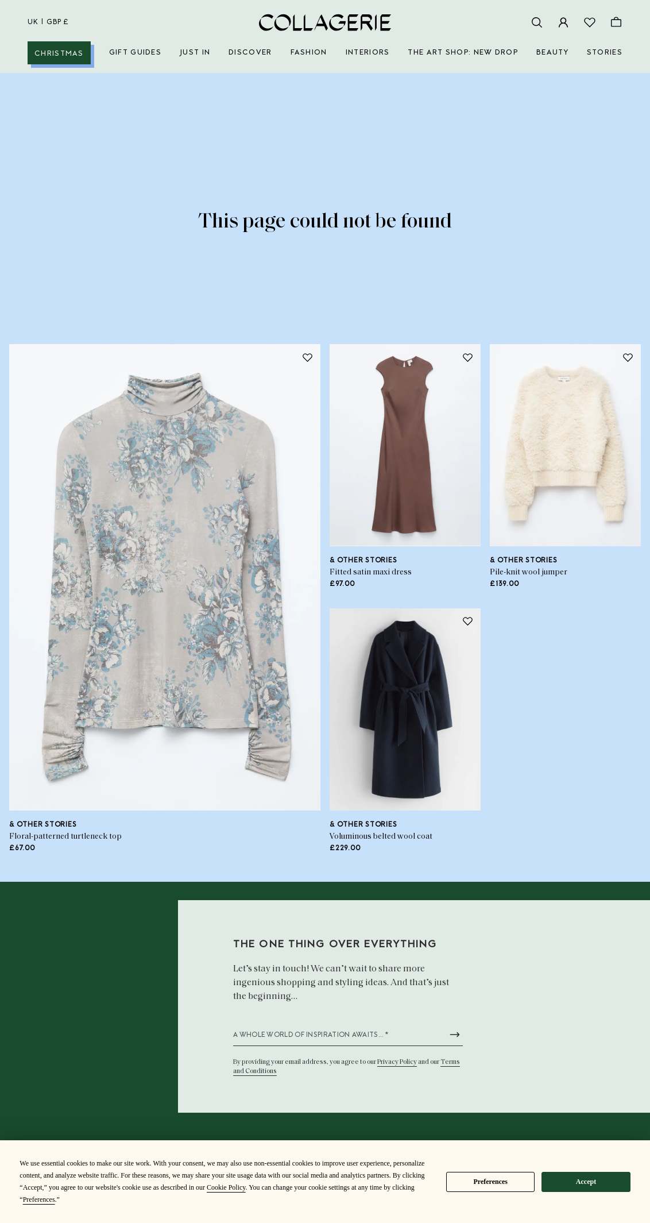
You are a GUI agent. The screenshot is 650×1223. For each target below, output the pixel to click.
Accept (586, 1182)
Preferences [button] (39, 1199)
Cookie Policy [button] (226, 1187)
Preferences (490, 1182)
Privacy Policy (397, 1062)
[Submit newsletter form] (454, 1034)
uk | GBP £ (48, 22)
